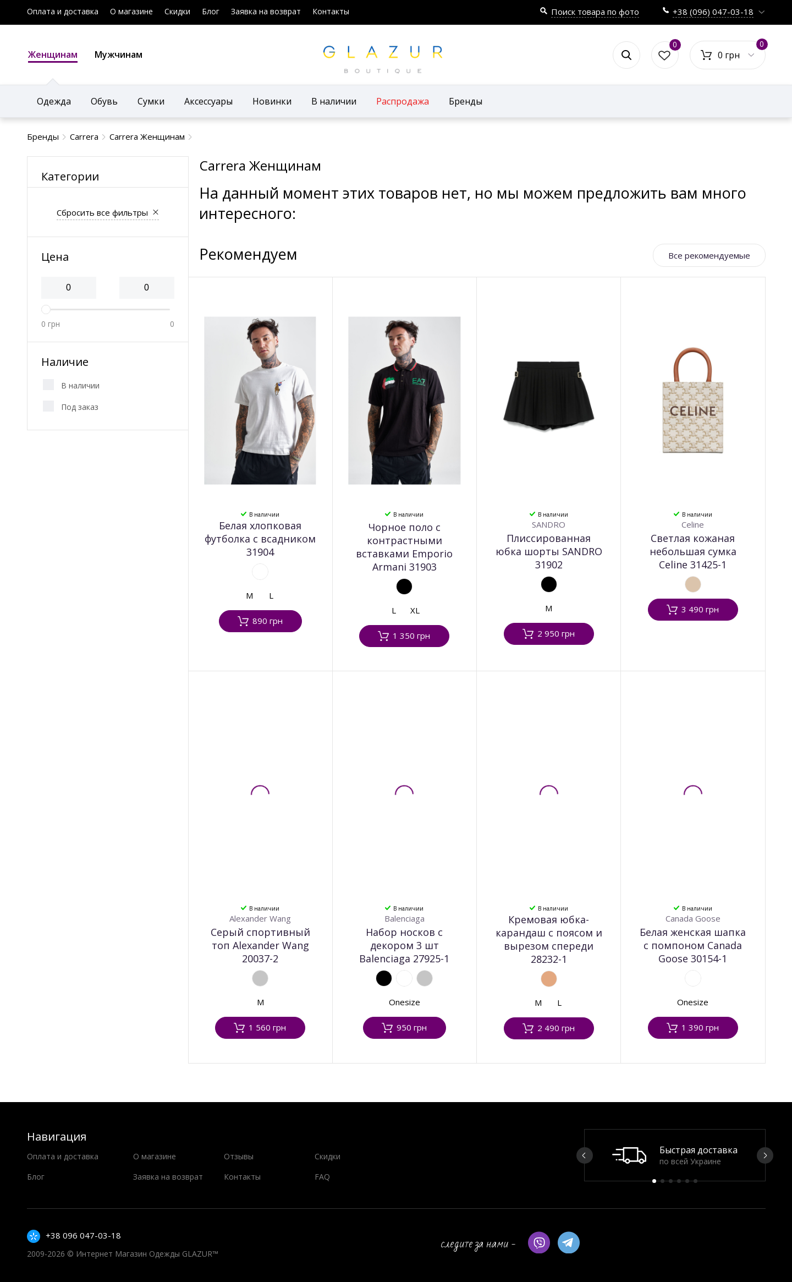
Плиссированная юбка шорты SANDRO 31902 (549, 551)
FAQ (322, 1176)
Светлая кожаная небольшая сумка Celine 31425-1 (693, 551)
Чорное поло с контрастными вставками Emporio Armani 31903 (404, 547)
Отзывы (239, 1156)
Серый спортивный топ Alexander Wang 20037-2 (260, 945)
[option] (675, 1155)
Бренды (465, 101)
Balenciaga (404, 918)
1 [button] (654, 1181)
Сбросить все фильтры (102, 212)
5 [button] (687, 1181)
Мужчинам (118, 54)
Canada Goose (693, 918)
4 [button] (679, 1181)
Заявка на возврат (266, 11)
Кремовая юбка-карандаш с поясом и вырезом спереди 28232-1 (549, 939)
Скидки (177, 11)
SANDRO (548, 524)
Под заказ (79, 407)
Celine (692, 524)
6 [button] (695, 1181)
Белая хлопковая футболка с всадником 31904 (260, 538)
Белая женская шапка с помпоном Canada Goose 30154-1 (693, 945)
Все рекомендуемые (709, 255)
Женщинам (53, 55)
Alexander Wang (260, 918)
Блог (210, 11)
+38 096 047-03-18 (83, 1235)
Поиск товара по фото (595, 11)
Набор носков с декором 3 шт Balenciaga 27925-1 (404, 945)
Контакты (330, 11)
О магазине (131, 11)
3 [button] (671, 1181)
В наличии (80, 385)
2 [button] (662, 1181)
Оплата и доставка (62, 11)
